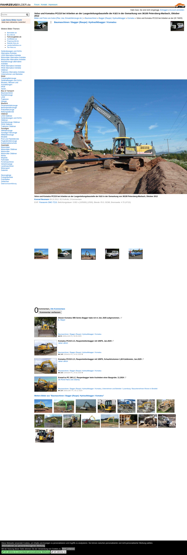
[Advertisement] (74, 52)
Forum (37, 5)
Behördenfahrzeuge (9, 108)
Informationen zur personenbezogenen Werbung (23, 546)
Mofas (3, 156)
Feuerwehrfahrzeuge (9, 105)
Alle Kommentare (57, 309)
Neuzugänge (6, 175)
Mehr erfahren (68, 549)
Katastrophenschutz (9, 143)
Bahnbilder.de (12, 33)
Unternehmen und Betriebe (12, 74)
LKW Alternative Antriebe (11, 55)
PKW (3, 87)
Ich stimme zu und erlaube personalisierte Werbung (26, 552)
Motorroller (5, 151)
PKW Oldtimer (6, 124)
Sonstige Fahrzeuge (9, 133)
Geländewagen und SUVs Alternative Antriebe (11, 52)
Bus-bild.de (11, 35)
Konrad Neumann (41, 199)
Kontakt (44, 5)
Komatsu (131, 18)
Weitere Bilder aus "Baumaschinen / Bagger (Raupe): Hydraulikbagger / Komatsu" (69, 396)
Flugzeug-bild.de (13, 41)
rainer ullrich (63, 343)
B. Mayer (61, 320)
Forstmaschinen (7, 162)
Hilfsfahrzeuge (7, 131)
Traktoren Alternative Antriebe (13, 72)
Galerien (4, 170)
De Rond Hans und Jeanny (69, 380)
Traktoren (5, 99)
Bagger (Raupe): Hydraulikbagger (112, 18)
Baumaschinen (91, 18)
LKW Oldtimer (6, 116)
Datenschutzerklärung (9, 183)
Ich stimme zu (58, 552)
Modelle (4, 137)
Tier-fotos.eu (11, 47)
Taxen (3, 89)
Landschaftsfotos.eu (14, 45)
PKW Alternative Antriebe (11, 66)
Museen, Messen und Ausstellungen (9, 83)
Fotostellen (5, 179)
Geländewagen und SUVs (11, 80)
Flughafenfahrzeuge (9, 141)
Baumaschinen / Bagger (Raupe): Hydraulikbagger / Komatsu (85, 22)
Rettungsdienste (7, 112)
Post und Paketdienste (10, 139)
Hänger (4, 101)
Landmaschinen (7, 166)
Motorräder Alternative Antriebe (13, 57)
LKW (3, 97)
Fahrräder (5, 160)
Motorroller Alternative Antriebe (13, 59)
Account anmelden (176, 10)
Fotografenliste (7, 177)
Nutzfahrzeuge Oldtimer (10, 122)
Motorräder (5, 147)
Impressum (52, 5)
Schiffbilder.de (12, 39)
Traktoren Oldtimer (8, 126)
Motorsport (5, 168)
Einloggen (164, 10)
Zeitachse (5, 181)
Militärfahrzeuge (7, 135)
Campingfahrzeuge (8, 78)
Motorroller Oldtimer (9, 154)
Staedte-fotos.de (13, 43)
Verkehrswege (6, 164)
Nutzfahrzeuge (7, 95)
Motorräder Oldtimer (9, 149)
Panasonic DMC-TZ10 (48, 202)
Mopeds (4, 158)
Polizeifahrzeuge (7, 110)
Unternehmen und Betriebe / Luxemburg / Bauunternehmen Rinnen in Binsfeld (129, 388)
